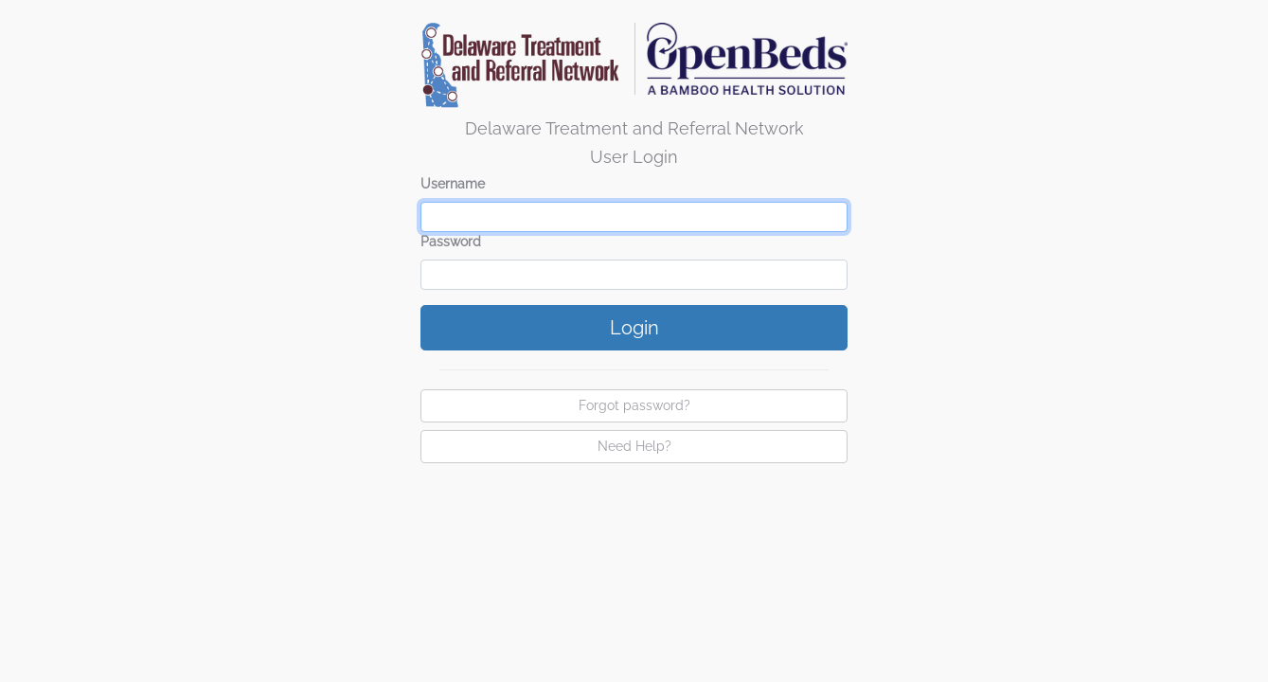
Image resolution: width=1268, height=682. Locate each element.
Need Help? (634, 446)
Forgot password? (634, 405)
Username (452, 183)
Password (450, 241)
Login (634, 327)
